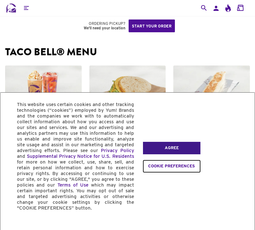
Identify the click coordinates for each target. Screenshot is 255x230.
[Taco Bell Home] (11, 8)
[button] (26, 8)
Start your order (152, 26)
